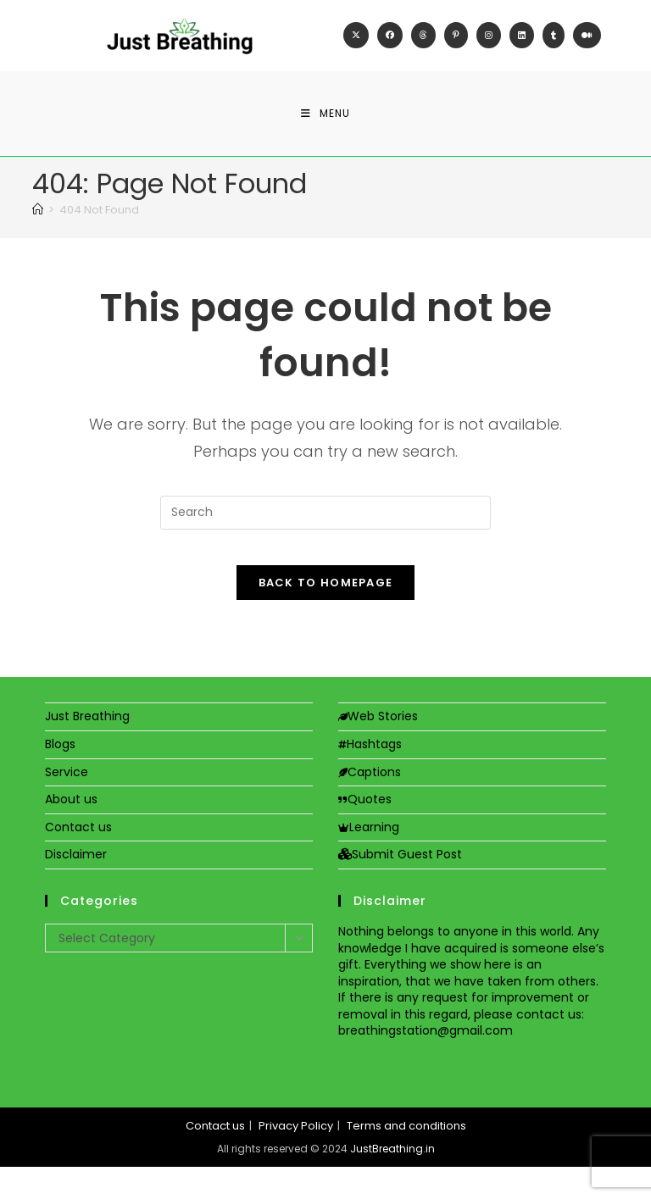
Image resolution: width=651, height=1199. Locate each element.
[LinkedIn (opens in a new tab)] (521, 44)
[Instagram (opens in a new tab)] (488, 44)
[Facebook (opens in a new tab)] (390, 44)
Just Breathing (87, 748)
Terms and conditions (406, 1158)
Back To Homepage (326, 615)
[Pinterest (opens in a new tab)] (456, 44)
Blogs (60, 776)
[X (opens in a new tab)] (356, 44)
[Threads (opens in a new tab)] (423, 44)
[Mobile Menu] (325, 129)
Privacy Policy (296, 1158)
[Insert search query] (325, 529)
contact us (548, 1046)
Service (66, 803)
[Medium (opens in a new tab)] (587, 44)
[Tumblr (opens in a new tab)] (553, 44)
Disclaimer (76, 886)
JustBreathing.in (392, 1181)
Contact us (78, 859)
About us (71, 831)
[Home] (37, 227)
